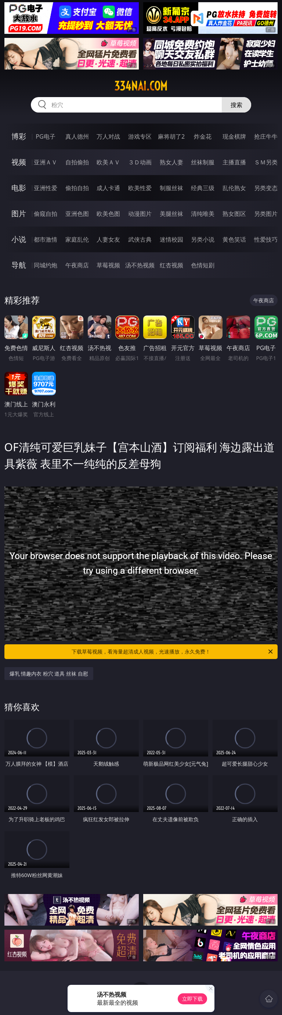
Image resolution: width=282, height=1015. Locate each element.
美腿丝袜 (171, 214)
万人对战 (108, 136)
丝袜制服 (202, 162)
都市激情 (45, 239)
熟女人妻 (171, 162)
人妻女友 (108, 239)
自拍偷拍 (77, 162)
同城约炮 (45, 265)
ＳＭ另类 (266, 162)
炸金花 (203, 136)
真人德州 (77, 136)
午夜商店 (77, 265)
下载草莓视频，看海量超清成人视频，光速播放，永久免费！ (173, 651)
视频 (18, 162)
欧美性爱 (140, 188)
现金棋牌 (234, 136)
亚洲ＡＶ (45, 162)
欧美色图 (108, 214)
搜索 (236, 105)
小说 (18, 239)
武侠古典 (140, 239)
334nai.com (140, 86)
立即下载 (192, 998)
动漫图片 (140, 214)
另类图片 (266, 214)
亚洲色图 (77, 214)
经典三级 (202, 188)
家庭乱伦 (77, 239)
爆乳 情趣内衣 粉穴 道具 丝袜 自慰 (49, 673)
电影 (18, 188)
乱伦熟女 (234, 188)
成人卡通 (108, 188)
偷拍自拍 (77, 188)
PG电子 (45, 136)
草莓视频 (108, 265)
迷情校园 (171, 239)
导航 (18, 265)
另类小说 (202, 239)
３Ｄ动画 (140, 162)
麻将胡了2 (171, 136)
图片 (18, 213)
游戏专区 (140, 136)
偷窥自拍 (45, 214)
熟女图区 (234, 214)
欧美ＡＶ (108, 162)
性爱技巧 (266, 239)
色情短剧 (202, 265)
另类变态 (266, 188)
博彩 (18, 136)
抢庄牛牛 (266, 136)
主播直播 (234, 162)
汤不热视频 (140, 265)
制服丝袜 (171, 188)
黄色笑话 (234, 239)
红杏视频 (171, 265)
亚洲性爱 (45, 188)
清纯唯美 (202, 214)
